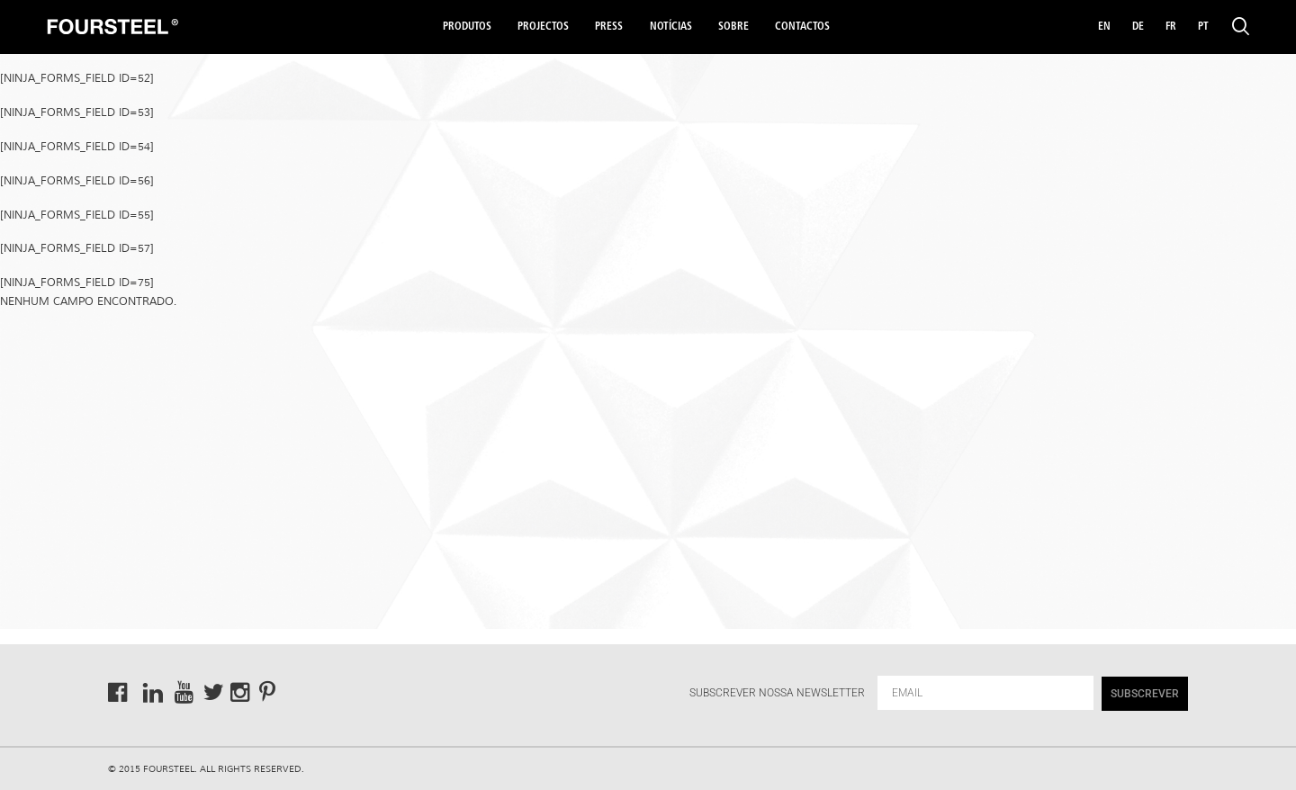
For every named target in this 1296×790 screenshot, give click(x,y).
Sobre (733, 27)
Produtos (467, 27)
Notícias (671, 27)
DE (1138, 27)
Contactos (802, 27)
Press (609, 27)
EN (1104, 27)
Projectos (543, 27)
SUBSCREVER (1145, 693)
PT (1203, 27)
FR (1171, 27)
